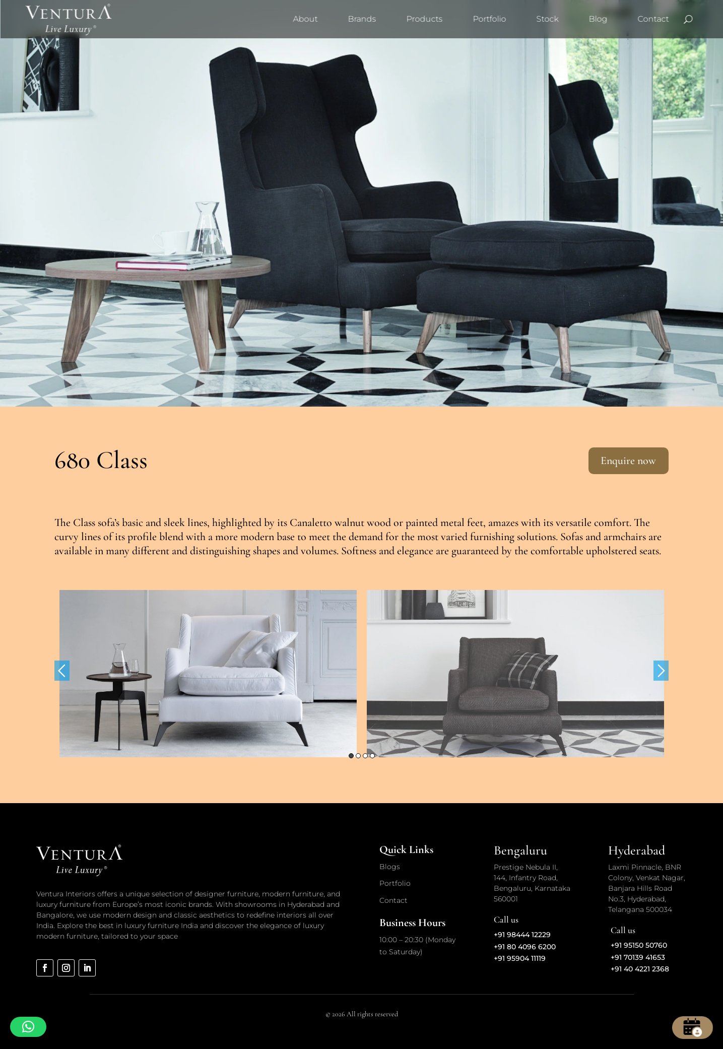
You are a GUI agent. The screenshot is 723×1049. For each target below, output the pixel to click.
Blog (597, 19)
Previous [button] (62, 671)
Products (424, 19)
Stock (547, 19)
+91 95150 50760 (639, 945)
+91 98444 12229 (522, 934)
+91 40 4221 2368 (640, 968)
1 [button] (351, 755)
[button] (28, 1027)
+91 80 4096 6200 (525, 946)
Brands (362, 19)
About (305, 19)
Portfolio (489, 19)
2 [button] (358, 755)
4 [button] (372, 755)
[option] (208, 673)
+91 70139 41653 (638, 957)
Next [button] (661, 671)
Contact (653, 19)
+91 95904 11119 (520, 958)
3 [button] (365, 755)
